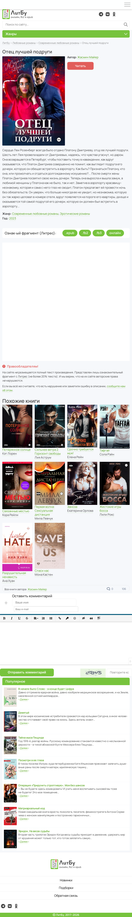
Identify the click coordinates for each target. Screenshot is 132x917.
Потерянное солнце (16, 450)
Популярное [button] (15, 681)
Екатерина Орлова (80, 511)
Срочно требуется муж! (80, 451)
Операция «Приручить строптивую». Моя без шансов (51, 785)
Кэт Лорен (9, 453)
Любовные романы (24, 43)
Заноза (72, 507)
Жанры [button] (66, 34)
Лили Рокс (107, 514)
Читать (80, 66)
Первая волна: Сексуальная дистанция (45, 511)
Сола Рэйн (107, 454)
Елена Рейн (75, 457)
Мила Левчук (44, 518)
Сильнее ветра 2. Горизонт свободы (48, 452)
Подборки (66, 888)
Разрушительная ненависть (14, 575)
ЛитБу (6, 43)
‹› (23, 699)
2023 (12, 218)
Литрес (22, 376)
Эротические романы (75, 214)
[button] (4, 618)
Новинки (66, 880)
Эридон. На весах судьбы (34, 831)
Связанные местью (15, 511)
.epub (70, 233)
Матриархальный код (31, 808)
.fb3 (99, 233)
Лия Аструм (43, 457)
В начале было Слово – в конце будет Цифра (46, 689)
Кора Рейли (10, 515)
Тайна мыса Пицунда (31, 737)
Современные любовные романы (58, 43)
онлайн (115, 233)
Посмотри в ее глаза (31, 760)
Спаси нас (42, 571)
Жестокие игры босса (110, 509)
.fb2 (85, 233)
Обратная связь (66, 895)
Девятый (23, 712)
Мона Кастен (44, 574)
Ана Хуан (8, 581)
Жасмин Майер (87, 57)
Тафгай (105, 450)
